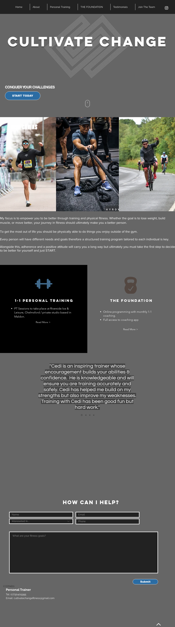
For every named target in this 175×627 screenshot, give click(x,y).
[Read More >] (43, 322)
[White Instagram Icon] (166, 8)
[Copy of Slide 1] (85, 415)
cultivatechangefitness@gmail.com (34, 598)
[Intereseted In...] (41, 521)
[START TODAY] (22, 95)
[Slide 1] (81, 415)
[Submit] (145, 581)
